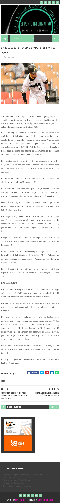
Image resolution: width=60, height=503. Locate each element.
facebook (53, 407)
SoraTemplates (20, 499)
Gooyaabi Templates (45, 499)
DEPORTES (11, 57)
